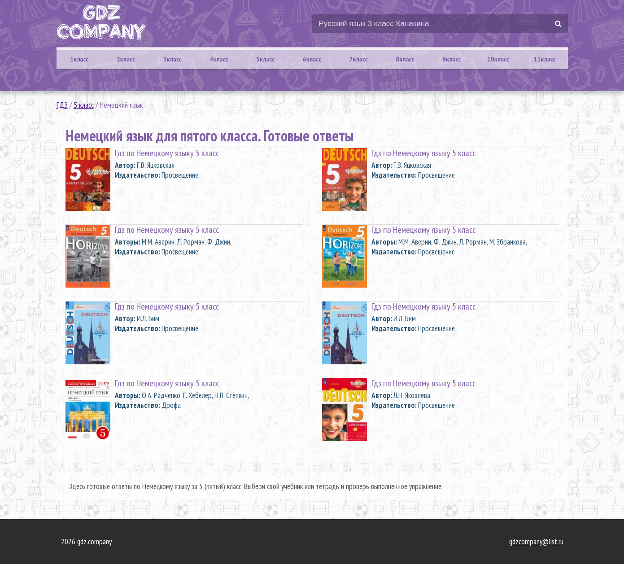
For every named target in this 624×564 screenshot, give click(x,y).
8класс (405, 59)
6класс (312, 59)
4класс (218, 59)
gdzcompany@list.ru (536, 542)
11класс (545, 59)
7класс (358, 59)
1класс (79, 59)
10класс (498, 59)
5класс (265, 59)
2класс (126, 59)
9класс (451, 59)
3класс (172, 59)
